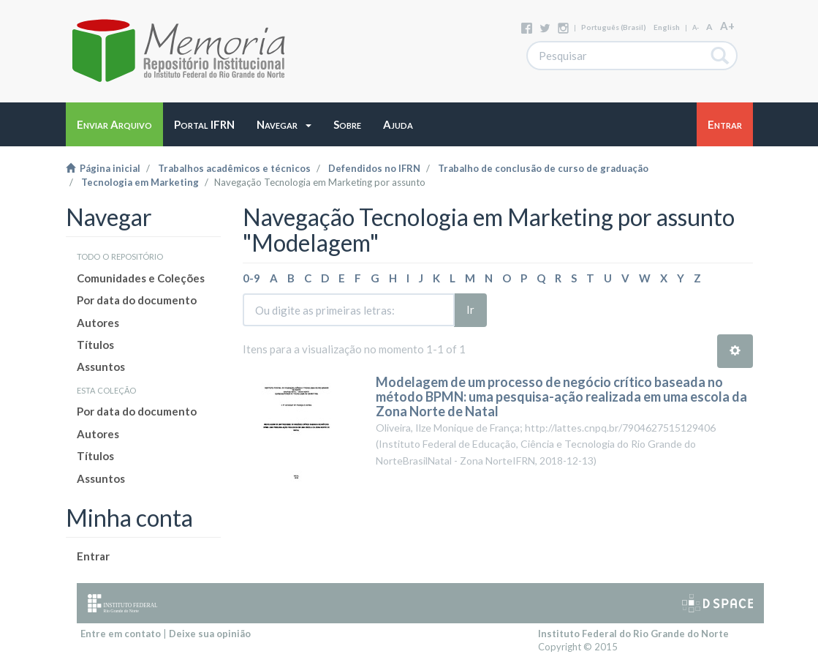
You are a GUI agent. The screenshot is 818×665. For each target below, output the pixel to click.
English (667, 27)
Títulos (95, 344)
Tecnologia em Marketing (140, 182)
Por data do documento (137, 300)
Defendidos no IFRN (374, 168)
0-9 (251, 278)
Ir (470, 309)
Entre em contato (120, 633)
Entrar (93, 556)
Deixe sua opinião (210, 633)
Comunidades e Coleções (141, 278)
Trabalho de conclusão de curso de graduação (543, 168)
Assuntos (101, 366)
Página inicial (103, 168)
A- (695, 27)
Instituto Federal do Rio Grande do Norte (633, 633)
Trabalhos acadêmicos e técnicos (234, 168)
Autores (98, 322)
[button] (284, 124)
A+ (727, 25)
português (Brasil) (613, 27)
